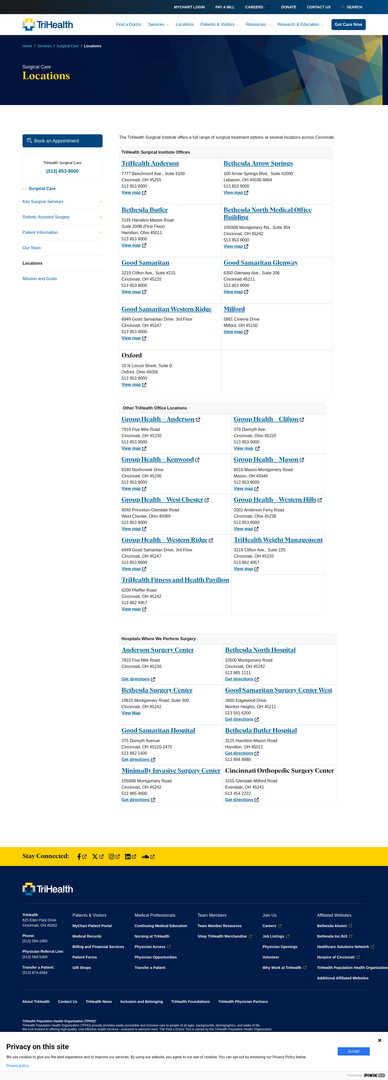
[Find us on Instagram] (114, 856)
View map (134, 192)
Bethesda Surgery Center (157, 690)
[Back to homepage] (48, 24)
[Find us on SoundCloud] (148, 856)
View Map (131, 713)
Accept (353, 1051)
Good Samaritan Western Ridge (167, 309)
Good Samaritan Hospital (158, 730)
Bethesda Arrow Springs (258, 163)
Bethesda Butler (145, 210)
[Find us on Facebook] (82, 856)
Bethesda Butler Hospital (261, 730)
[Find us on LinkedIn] (130, 856)
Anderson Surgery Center (158, 650)
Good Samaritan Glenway (261, 263)
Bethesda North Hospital (260, 650)
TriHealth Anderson (150, 163)
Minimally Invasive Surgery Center (171, 771)
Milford (234, 309)
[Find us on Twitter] (98, 856)
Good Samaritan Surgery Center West (278, 690)
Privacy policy (17, 1066)
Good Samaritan (146, 263)
